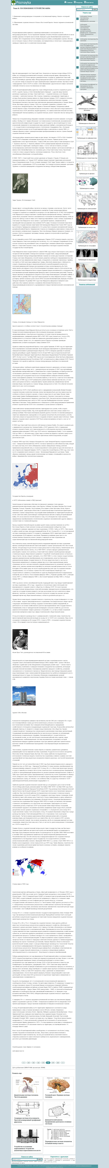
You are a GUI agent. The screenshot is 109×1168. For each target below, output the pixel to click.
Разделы (79, 2)
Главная (69, 2)
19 (53, 1062)
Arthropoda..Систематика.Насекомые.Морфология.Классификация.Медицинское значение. (89, 39)
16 (38, 1062)
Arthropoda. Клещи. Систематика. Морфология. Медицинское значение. (87, 19)
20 (58, 1062)
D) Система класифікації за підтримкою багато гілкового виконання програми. (88, 87)
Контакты (89, 2)
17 (43, 1062)
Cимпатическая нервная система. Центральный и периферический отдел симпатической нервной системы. (88, 78)
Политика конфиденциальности (83, 1165)
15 (33, 1062)
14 (28, 1062)
